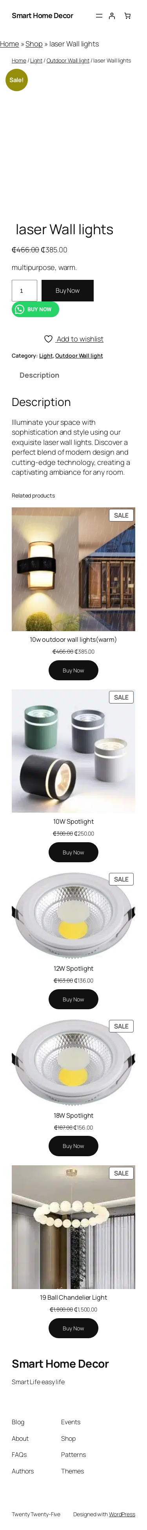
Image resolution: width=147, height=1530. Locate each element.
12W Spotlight (74, 968)
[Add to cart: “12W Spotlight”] (73, 999)
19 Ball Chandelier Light (73, 1297)
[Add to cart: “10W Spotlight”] (73, 852)
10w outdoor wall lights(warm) (73, 639)
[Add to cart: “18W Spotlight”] (73, 1146)
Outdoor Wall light (68, 60)
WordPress (122, 1514)
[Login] (112, 16)
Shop (34, 43)
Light (36, 60)
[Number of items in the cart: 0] (127, 16)
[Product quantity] (24, 290)
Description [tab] (39, 375)
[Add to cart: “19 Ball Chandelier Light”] (73, 1328)
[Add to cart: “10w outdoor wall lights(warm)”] (73, 670)
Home (9, 43)
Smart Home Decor (42, 15)
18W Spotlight (74, 1115)
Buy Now (68, 290)
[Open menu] (99, 15)
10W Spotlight (73, 821)
